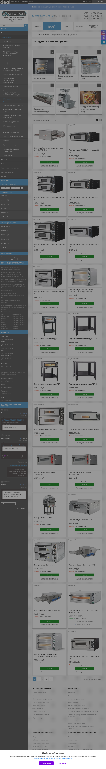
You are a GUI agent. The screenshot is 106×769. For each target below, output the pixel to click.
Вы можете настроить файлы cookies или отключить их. (52, 758)
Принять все (46, 763)
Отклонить (62, 763)
